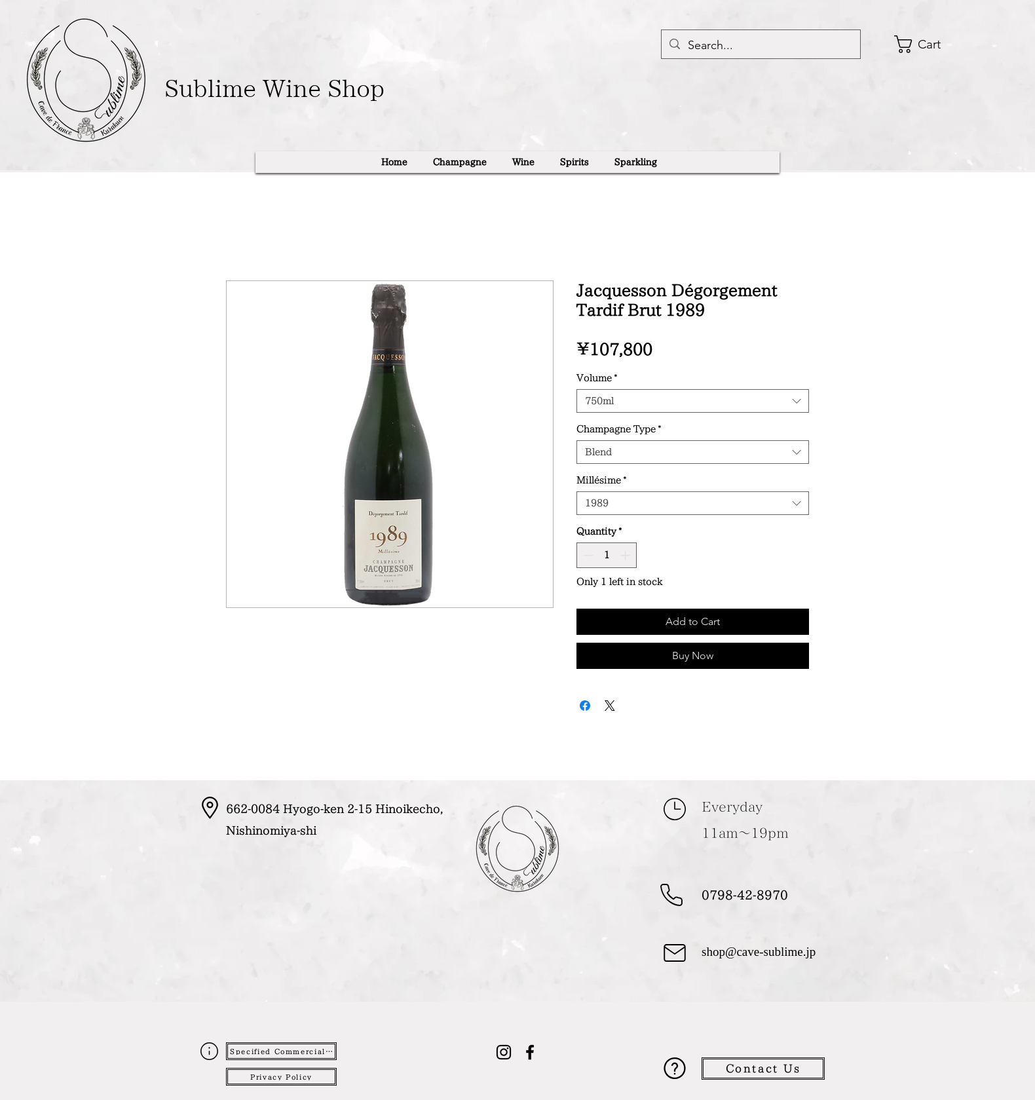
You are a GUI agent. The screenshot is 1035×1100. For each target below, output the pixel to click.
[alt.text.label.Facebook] (530, 1052)
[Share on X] (610, 705)
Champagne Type (618, 429)
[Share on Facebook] (585, 705)
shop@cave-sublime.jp (759, 953)
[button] (934, 44)
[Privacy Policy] (281, 1077)
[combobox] (692, 401)
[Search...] (760, 46)
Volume (596, 378)
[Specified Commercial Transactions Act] (281, 1051)
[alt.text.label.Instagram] (504, 1052)
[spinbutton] (607, 555)
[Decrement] (587, 555)
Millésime (601, 480)
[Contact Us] (763, 1068)
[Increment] (626, 555)
